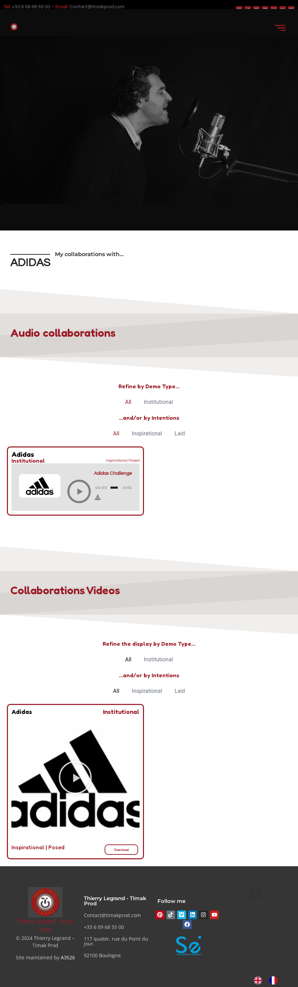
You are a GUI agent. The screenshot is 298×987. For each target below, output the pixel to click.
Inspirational (147, 433)
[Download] (97, 497)
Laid (179, 433)
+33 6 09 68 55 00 (31, 6)
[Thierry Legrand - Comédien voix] (45, 902)
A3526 (68, 957)
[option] (275, 980)
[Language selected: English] (269, 980)
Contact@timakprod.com (96, 6)
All (128, 402)
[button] (75, 778)
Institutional (158, 402)
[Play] (79, 491)
